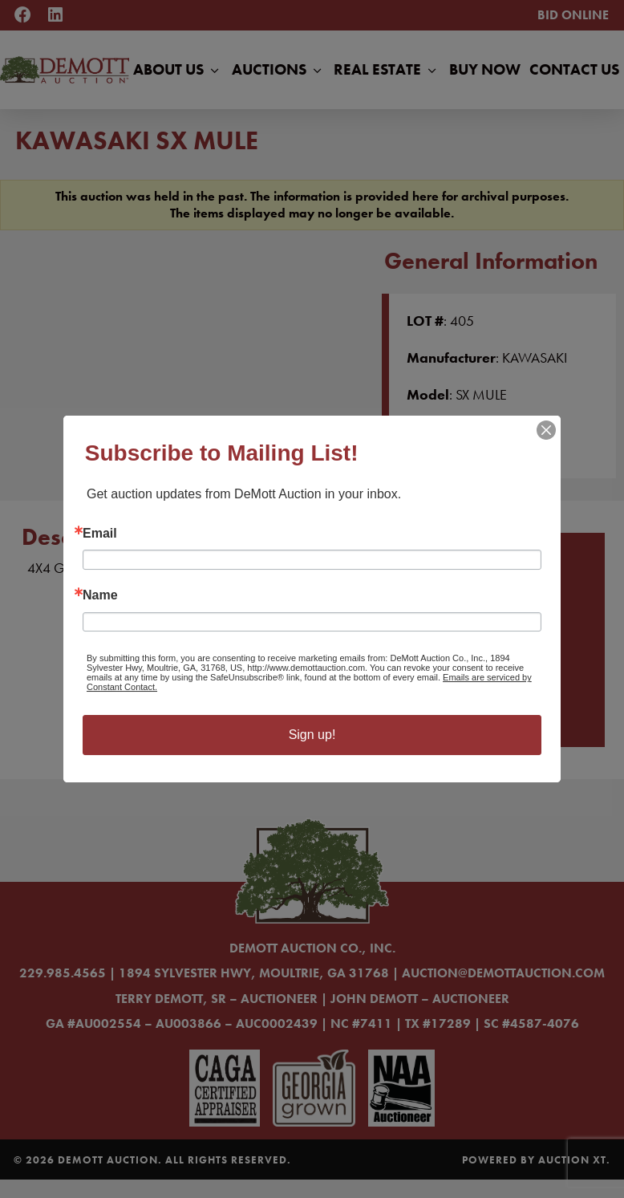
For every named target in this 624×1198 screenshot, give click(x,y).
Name (100, 595)
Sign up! (312, 734)
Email (100, 533)
